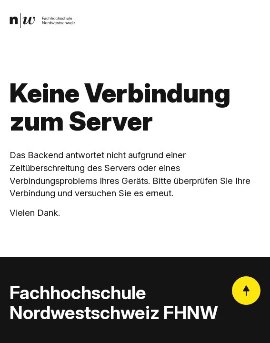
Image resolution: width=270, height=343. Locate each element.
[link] (42, 20)
